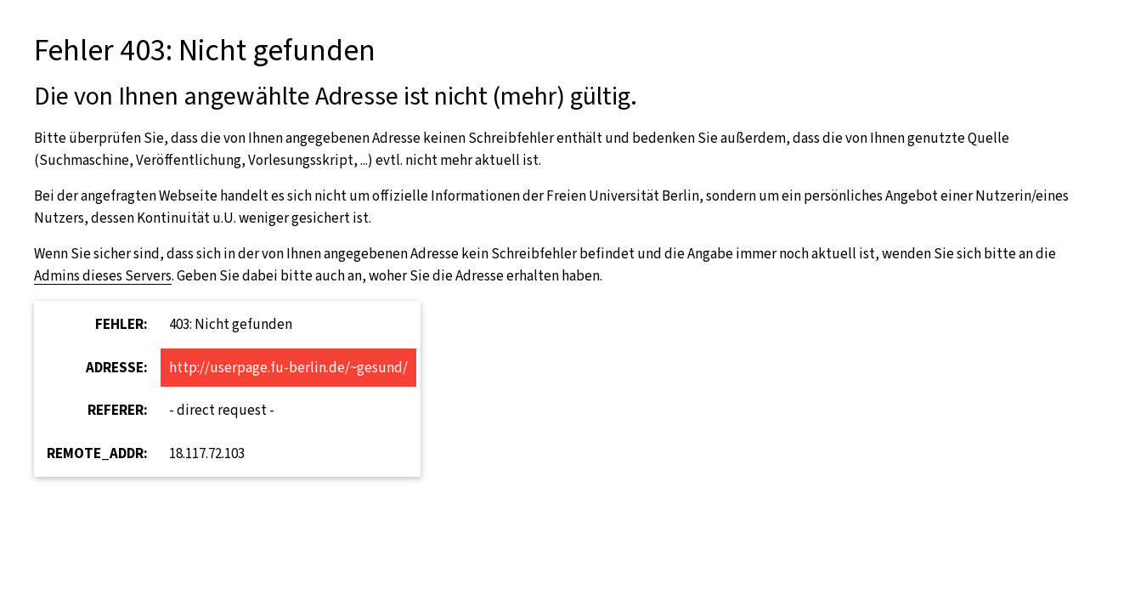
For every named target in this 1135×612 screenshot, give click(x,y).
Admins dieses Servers (103, 276)
